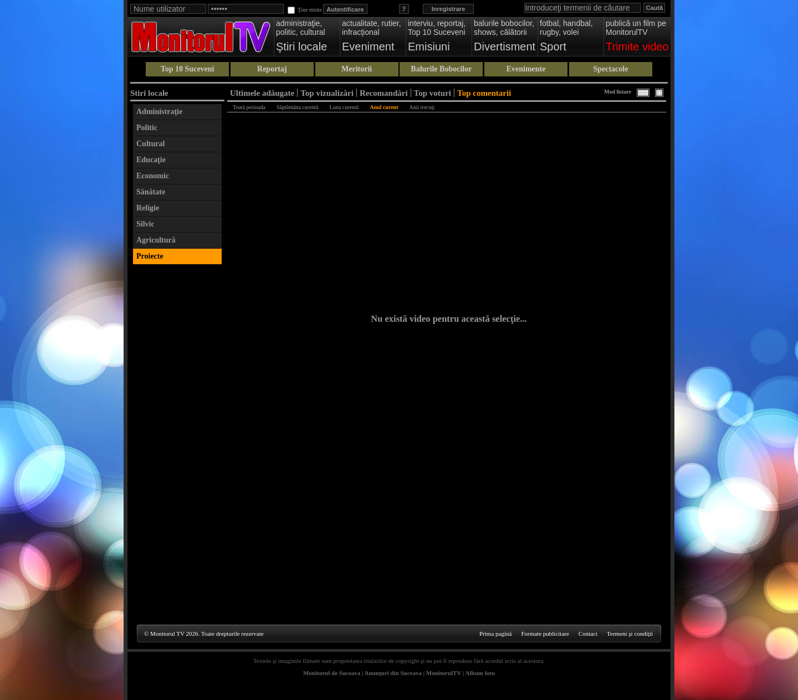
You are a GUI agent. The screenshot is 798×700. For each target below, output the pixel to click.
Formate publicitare (545, 633)
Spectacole (610, 69)
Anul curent (384, 107)
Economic (152, 176)
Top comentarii (484, 93)
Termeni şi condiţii (630, 633)
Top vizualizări (327, 93)
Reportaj (272, 69)
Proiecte (149, 256)
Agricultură (156, 240)
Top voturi (432, 93)
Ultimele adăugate (262, 93)
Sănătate (150, 192)
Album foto (480, 673)
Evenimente (526, 69)
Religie (147, 208)
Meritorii (356, 69)
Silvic (145, 224)
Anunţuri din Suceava (393, 673)
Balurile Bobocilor (441, 69)
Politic (146, 127)
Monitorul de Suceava (331, 673)
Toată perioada (249, 107)
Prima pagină (495, 633)
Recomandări (384, 93)
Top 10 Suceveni (187, 69)
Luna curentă (344, 107)
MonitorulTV (443, 673)
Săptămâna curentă (298, 107)
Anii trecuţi (422, 107)
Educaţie (151, 160)
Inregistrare (449, 9)
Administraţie (159, 111)
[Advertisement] (177, 436)
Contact (588, 633)
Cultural (150, 144)
